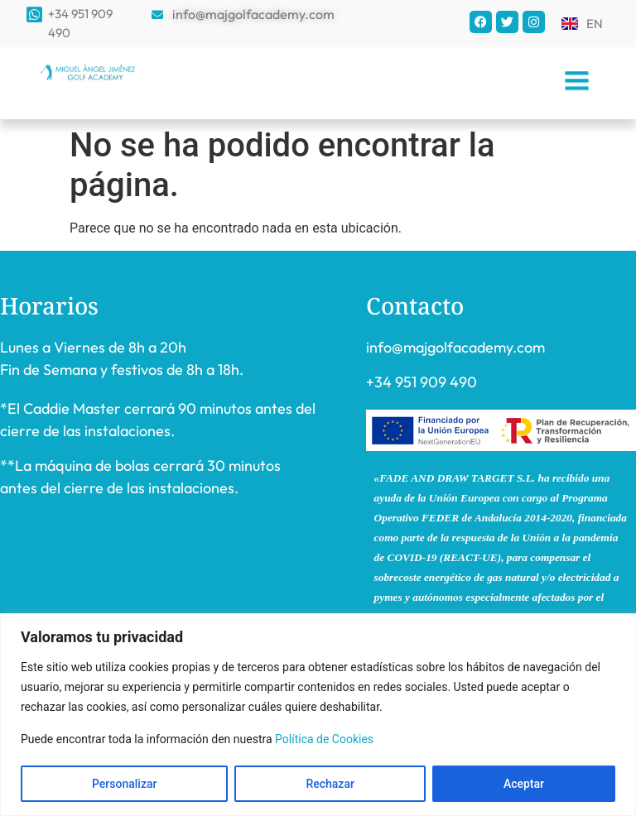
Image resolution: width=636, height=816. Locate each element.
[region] (318, 714)
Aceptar (524, 783)
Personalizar (124, 783)
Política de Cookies (324, 739)
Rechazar (330, 783)
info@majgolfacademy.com (455, 347)
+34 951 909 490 (421, 381)
